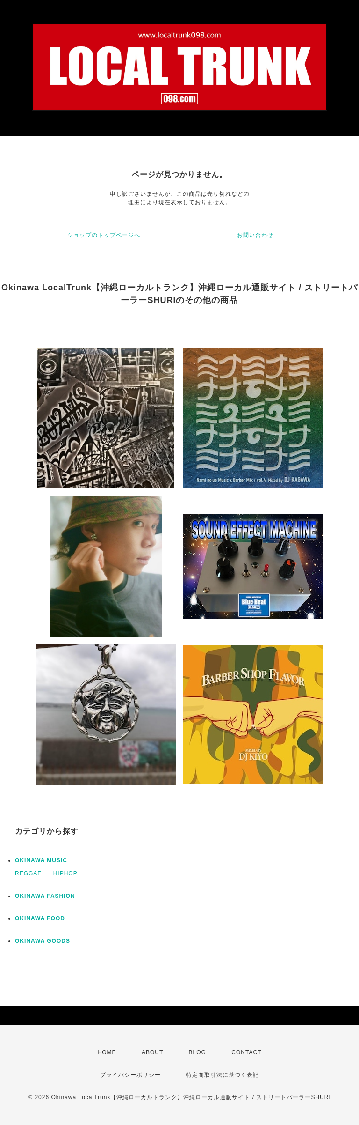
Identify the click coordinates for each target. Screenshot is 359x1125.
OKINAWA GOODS (42, 941)
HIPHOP (65, 873)
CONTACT (246, 1052)
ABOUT (152, 1052)
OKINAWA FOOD (40, 918)
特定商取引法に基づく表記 (222, 1075)
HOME (107, 1052)
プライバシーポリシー (130, 1075)
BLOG (197, 1052)
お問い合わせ (255, 235)
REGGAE (28, 873)
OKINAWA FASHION (45, 896)
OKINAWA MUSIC (41, 860)
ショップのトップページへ (103, 235)
